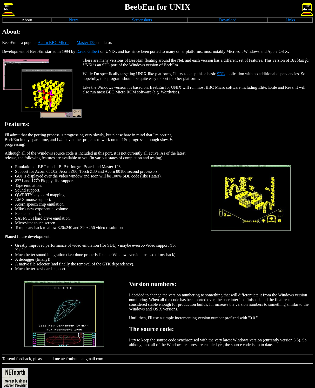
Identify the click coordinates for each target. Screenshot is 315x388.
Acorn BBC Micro (53, 42)
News (73, 20)
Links (290, 20)
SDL (221, 74)
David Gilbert (87, 51)
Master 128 (86, 42)
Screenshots (142, 20)
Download (228, 20)
